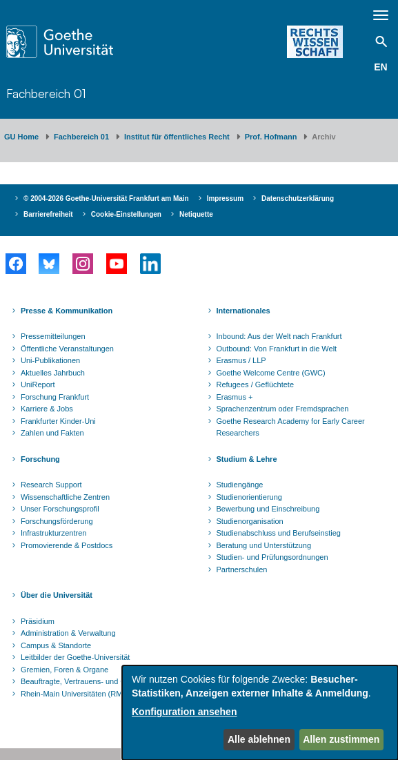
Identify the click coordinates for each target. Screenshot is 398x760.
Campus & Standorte (56, 645)
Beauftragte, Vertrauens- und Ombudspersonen (101, 681)
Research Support (51, 484)
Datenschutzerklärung (297, 198)
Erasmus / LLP (241, 360)
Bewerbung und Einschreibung (268, 509)
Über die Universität (56, 595)
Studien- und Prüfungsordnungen (272, 557)
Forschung (40, 459)
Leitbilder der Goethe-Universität (75, 657)
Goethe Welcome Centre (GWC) (271, 373)
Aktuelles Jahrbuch (53, 373)
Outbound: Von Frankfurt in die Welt (277, 348)
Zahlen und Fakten (52, 433)
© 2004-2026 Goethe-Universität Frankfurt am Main (106, 198)
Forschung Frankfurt (55, 397)
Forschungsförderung (57, 521)
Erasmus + (235, 397)
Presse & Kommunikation (66, 310)
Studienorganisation (250, 521)
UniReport (38, 384)
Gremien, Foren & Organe (64, 669)
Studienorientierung (249, 497)
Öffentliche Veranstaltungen (67, 348)
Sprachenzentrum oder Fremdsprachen (283, 409)
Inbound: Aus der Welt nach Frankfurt (279, 336)
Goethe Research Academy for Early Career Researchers (291, 427)
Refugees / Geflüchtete (256, 384)
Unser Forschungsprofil (60, 509)
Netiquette (196, 214)
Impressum (225, 198)
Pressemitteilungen (53, 336)
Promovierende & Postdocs (66, 545)
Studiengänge (240, 484)
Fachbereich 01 (46, 93)
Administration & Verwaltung (68, 633)
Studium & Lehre (247, 459)
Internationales (243, 310)
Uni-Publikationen (50, 360)
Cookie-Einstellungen (126, 214)
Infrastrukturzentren (53, 533)
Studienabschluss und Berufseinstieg (279, 533)
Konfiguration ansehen (184, 711)
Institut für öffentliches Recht (177, 137)
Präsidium (37, 621)
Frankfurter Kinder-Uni (58, 421)
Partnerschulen (242, 569)
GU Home (21, 137)
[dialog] (260, 712)
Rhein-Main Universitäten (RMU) (75, 694)
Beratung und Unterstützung (264, 545)
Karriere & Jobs (47, 409)
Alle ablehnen (259, 739)
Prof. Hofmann (271, 137)
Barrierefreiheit (48, 214)
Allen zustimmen (341, 739)
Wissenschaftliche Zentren (65, 497)
